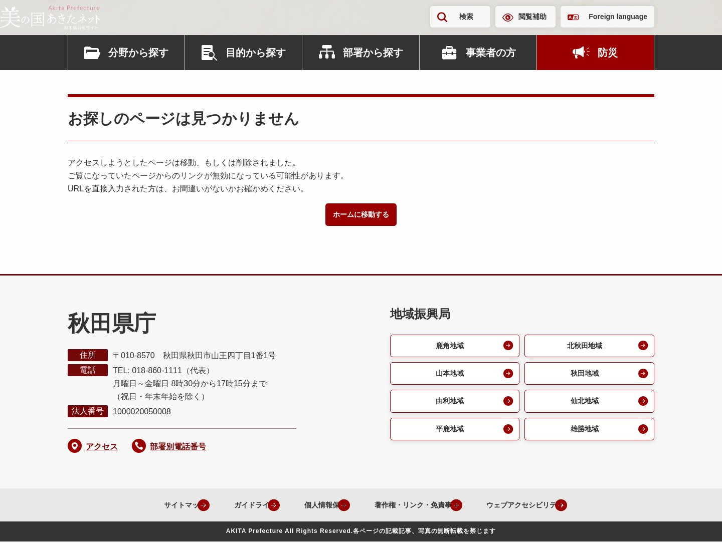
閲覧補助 (532, 17)
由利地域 (449, 405)
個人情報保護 (309, 506)
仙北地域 (584, 405)
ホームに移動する (361, 215)
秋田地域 (584, 376)
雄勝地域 (584, 434)
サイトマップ (150, 506)
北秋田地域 (584, 347)
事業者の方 (491, 52)
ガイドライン (230, 506)
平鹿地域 (449, 434)
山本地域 (449, 376)
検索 (466, 17)
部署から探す (373, 52)
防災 (608, 52)
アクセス (102, 448)
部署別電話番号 (178, 448)
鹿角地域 (449, 347)
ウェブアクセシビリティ (535, 506)
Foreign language (618, 17)
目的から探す (256, 52)
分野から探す (138, 52)
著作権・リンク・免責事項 (412, 506)
